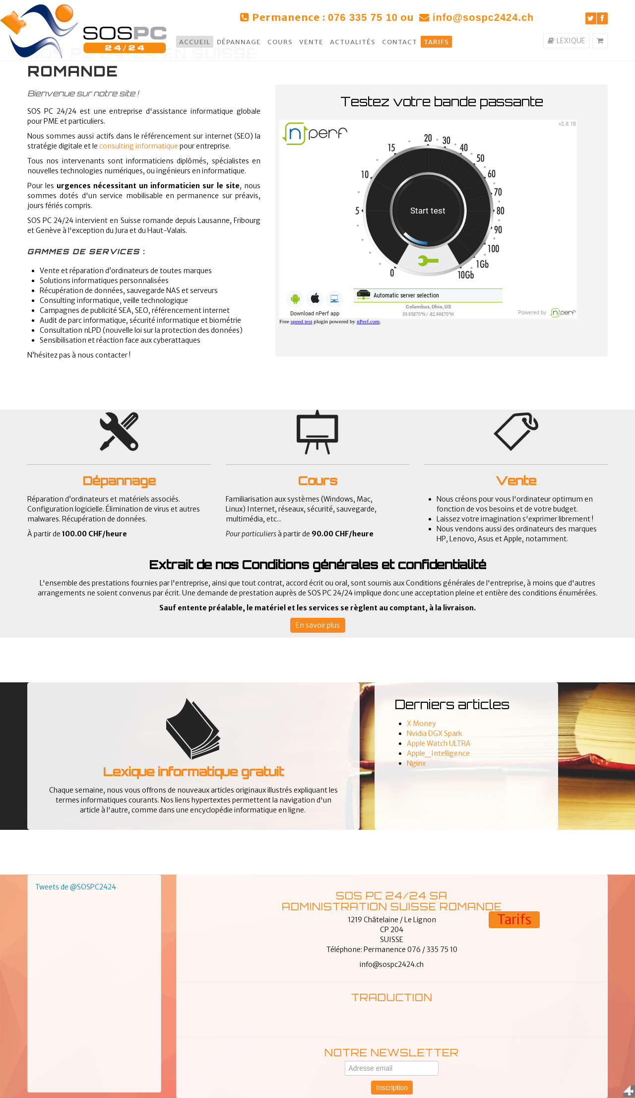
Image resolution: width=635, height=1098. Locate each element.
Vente (311, 42)
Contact (399, 42)
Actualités (353, 42)
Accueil (194, 42)
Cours (280, 42)
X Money (421, 723)
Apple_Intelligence (438, 753)
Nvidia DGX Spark (434, 733)
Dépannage (239, 42)
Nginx (416, 763)
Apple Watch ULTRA (439, 743)
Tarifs (436, 42)
